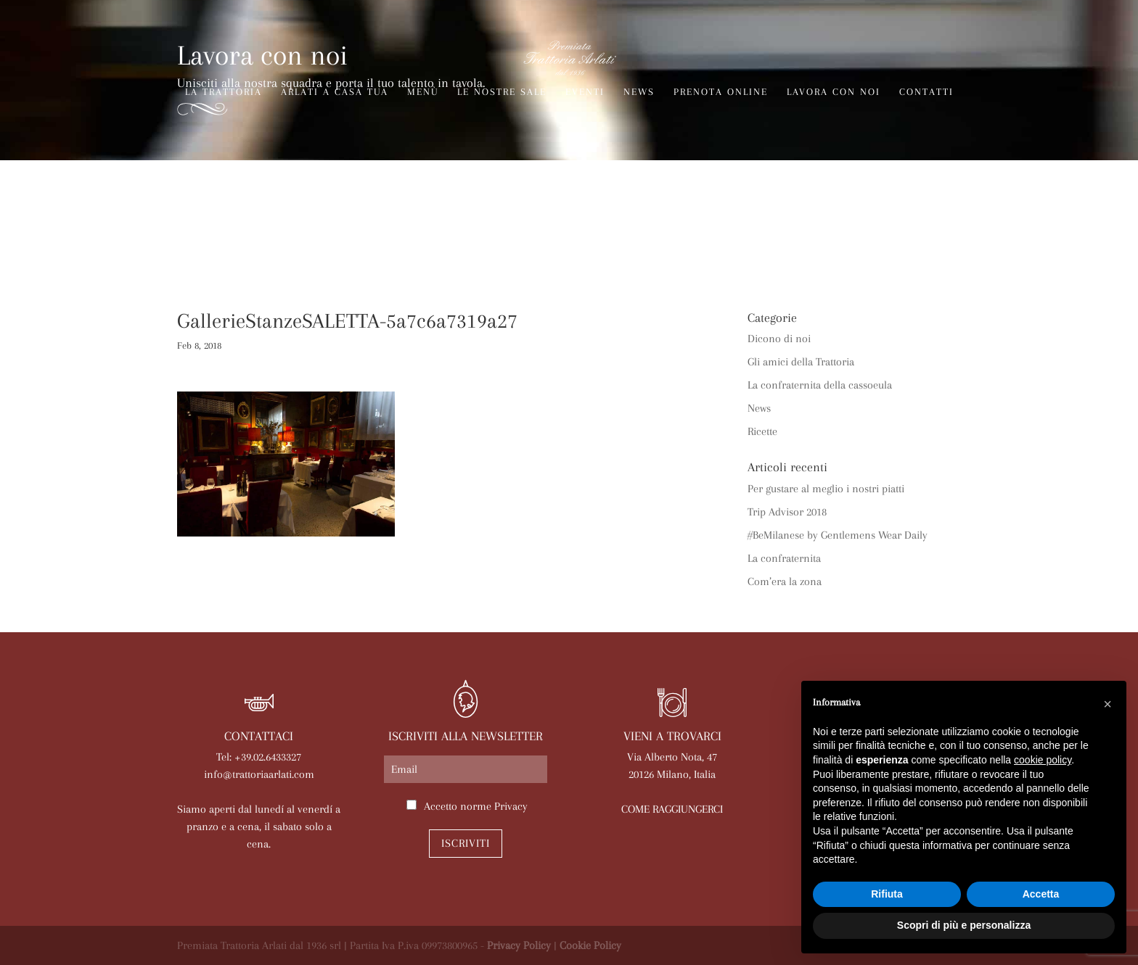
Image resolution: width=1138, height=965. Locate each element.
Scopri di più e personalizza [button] (964, 925)
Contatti (926, 92)
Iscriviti (465, 843)
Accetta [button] (1041, 894)
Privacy (511, 806)
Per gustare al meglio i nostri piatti (826, 488)
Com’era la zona (785, 581)
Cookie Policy (590, 945)
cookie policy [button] (1042, 760)
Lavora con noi (833, 92)
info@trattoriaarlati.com (259, 774)
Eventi (585, 92)
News (639, 92)
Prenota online (721, 92)
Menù (422, 92)
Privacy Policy (519, 945)
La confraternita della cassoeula (820, 385)
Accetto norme (476, 806)
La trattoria (223, 92)
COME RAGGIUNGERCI (672, 809)
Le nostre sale (502, 92)
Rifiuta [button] (887, 894)
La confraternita (784, 558)
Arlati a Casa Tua (334, 92)
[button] (1107, 704)
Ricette (762, 431)
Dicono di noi (779, 338)
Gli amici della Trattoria (801, 361)
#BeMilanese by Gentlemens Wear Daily (838, 535)
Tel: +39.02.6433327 (258, 756)
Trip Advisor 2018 (787, 511)
